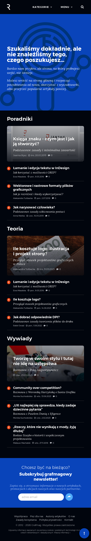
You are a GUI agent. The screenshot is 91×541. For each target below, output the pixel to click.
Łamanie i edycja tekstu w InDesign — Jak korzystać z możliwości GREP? (45, 173)
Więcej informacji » (62, 533)
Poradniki (20, 119)
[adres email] (41, 497)
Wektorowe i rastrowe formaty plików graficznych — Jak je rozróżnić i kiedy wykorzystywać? (45, 193)
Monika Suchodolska (22, 396)
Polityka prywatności (50, 519)
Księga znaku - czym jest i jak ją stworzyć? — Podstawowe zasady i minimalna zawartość (45, 144)
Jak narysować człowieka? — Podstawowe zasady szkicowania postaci (45, 212)
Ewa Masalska (19, 176)
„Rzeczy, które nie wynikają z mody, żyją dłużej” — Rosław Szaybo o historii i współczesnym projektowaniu (45, 436)
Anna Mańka (19, 216)
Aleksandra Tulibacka (23, 198)
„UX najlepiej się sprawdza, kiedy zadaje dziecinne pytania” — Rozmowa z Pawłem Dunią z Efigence (45, 412)
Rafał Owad (18, 325)
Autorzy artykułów (56, 516)
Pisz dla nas (36, 516)
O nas (71, 516)
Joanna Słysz (19, 155)
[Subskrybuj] (69, 497)
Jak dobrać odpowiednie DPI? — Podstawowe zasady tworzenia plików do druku (45, 322)
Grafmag (36, 525)
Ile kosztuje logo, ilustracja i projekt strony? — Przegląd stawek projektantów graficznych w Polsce (45, 255)
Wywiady (19, 338)
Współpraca (20, 516)
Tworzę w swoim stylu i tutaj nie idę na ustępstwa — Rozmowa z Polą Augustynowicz (45, 363)
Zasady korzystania (26, 519)
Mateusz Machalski (21, 443)
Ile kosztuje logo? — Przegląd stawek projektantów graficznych (45, 305)
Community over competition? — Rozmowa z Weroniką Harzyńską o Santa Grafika (45, 393)
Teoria (15, 228)
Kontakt (68, 519)
